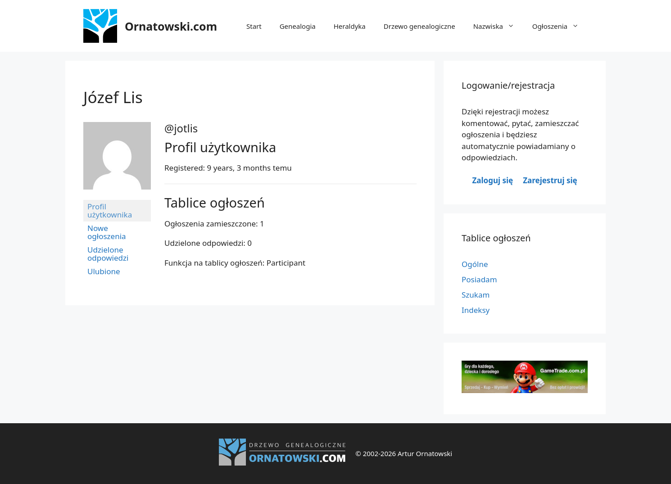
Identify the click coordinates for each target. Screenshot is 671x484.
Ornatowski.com (171, 26)
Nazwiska (498, 26)
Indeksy (476, 310)
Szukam (476, 294)
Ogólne (475, 264)
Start (254, 26)
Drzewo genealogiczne (419, 26)
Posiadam (479, 279)
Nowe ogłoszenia (106, 232)
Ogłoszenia (560, 26)
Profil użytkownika (109, 210)
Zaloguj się (492, 180)
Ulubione (103, 271)
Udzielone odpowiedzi (107, 253)
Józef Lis (113, 97)
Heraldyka (350, 26)
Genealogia (298, 26)
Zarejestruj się (550, 180)
